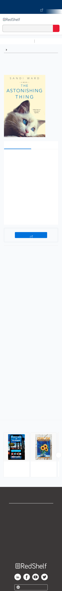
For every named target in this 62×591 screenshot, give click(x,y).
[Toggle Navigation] (56, 19)
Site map (31, 552)
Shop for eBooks (31, 508)
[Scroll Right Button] (59, 455)
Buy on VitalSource (31, 235)
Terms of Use (31, 530)
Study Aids (44, 41)
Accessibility (31, 544)
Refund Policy (31, 537)
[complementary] (31, 449)
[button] (30, 157)
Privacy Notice (31, 523)
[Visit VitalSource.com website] (31, 7)
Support (31, 515)
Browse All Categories (17, 41)
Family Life (15, 49)
